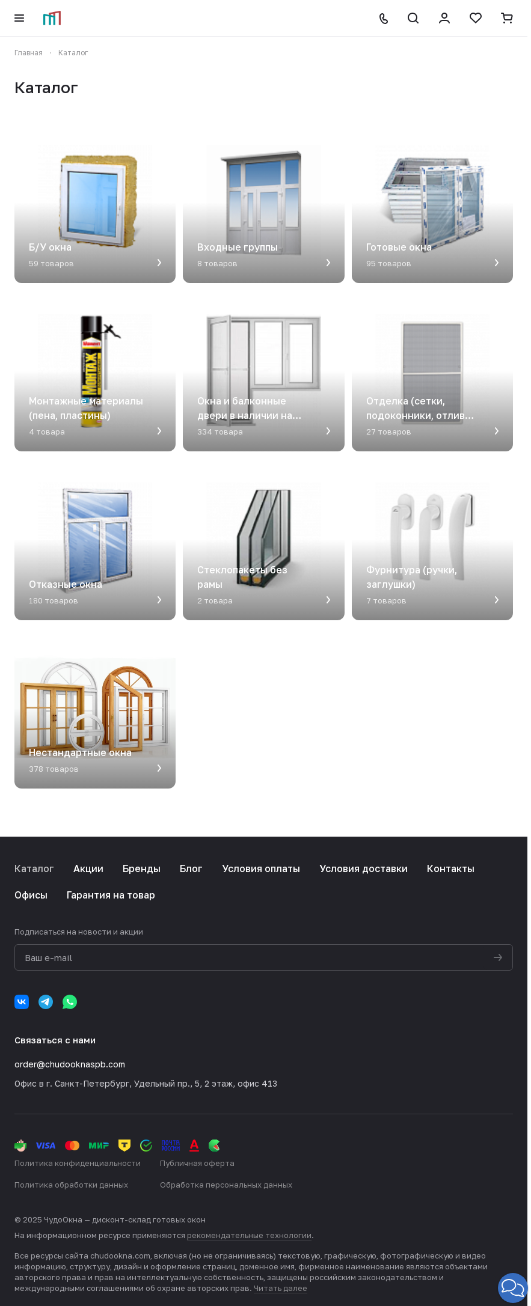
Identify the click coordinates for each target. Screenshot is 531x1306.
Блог (191, 868)
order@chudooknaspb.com (69, 1064)
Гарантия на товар (111, 895)
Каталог (34, 868)
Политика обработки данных (71, 1184)
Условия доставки (363, 868)
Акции (88, 868)
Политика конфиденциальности (77, 1163)
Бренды (142, 868)
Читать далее (280, 1288)
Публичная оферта (197, 1163)
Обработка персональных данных (226, 1184)
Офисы (31, 895)
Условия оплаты (261, 868)
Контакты (450, 868)
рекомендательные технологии (249, 1235)
